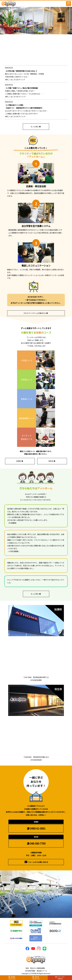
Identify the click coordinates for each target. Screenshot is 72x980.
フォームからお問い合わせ (36, 861)
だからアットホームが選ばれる (36, 313)
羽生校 (51, 461)
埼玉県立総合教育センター (36, 938)
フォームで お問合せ (59, 978)
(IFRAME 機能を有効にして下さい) (36, 88)
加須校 (19, 461)
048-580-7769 (36, 843)
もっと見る (36, 126)
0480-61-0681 (36, 828)
